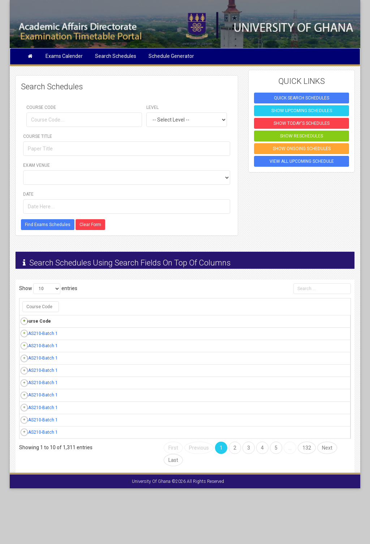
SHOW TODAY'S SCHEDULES (302, 123)
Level (152, 107)
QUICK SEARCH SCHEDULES (301, 98)
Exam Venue (36, 165)
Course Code (41, 107)
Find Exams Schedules (47, 224)
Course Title (37, 136)
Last (173, 516)
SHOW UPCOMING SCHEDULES (301, 110)
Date (28, 194)
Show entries (48, 288)
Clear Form (90, 224)
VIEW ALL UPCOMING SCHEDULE (302, 161)
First (173, 503)
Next (327, 503)
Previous (199, 503)
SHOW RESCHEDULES (301, 136)
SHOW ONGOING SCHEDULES (302, 148)
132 (306, 503)
